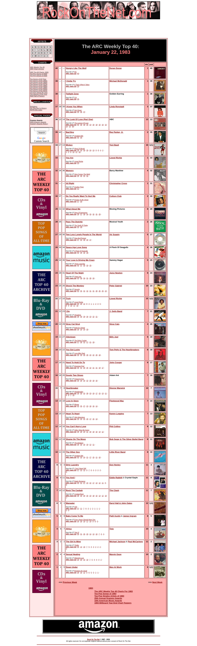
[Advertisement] (98, 29)
